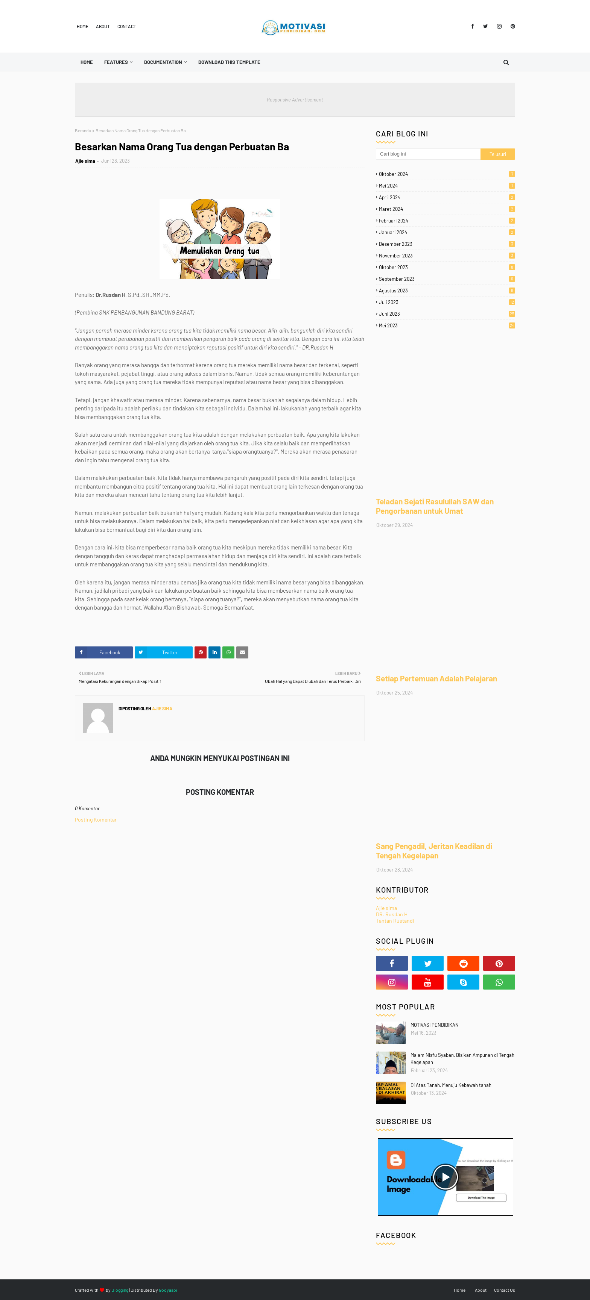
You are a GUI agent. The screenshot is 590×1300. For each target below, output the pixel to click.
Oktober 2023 (447, 267)
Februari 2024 (447, 221)
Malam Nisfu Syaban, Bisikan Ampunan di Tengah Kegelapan (462, 1058)
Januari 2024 (447, 232)
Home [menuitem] (87, 62)
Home (82, 26)
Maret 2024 (447, 209)
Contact (126, 26)
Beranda (83, 130)
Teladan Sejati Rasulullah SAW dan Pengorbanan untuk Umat (435, 505)
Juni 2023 (447, 314)
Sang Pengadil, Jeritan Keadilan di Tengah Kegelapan (434, 850)
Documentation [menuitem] (163, 62)
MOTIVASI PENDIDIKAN (435, 1025)
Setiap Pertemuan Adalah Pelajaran (436, 678)
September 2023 (447, 279)
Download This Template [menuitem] (229, 62)
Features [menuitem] (116, 62)
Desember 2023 (447, 244)
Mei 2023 (447, 325)
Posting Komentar (96, 819)
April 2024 (447, 197)
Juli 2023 (447, 302)
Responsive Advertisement (295, 100)
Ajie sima (85, 161)
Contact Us (504, 1289)
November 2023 (447, 256)
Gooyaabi (168, 1289)
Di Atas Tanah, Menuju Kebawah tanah (451, 1085)
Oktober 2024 (447, 174)
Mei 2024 (447, 186)
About (103, 26)
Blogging (119, 1289)
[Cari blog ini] (428, 154)
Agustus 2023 (447, 291)
